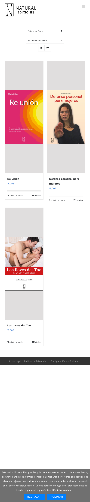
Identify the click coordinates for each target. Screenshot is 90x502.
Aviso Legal (15, 361)
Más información (61, 490)
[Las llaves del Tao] (24, 264)
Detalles (37, 195)
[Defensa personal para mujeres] (66, 117)
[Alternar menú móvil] (83, 6)
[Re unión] (24, 117)
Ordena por (35, 31)
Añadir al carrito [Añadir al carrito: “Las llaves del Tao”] (16, 342)
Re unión (13, 178)
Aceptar (57, 496)
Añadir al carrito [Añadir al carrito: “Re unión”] (16, 195)
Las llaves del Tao (19, 325)
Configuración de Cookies (64, 361)
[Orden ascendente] (61, 31)
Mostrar (37, 40)
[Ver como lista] (48, 48)
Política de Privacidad (35, 361)
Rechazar (34, 496)
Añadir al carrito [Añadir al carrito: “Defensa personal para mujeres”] (58, 200)
